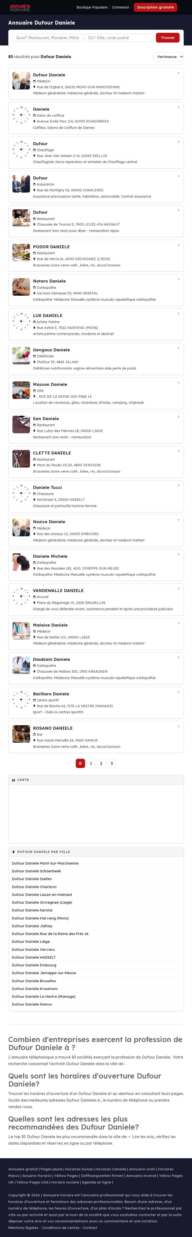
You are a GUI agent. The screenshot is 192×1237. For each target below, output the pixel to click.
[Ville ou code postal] (119, 38)
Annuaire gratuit (23, 1169)
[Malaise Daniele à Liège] (96, 634)
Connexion (120, 7)
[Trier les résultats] (169, 56)
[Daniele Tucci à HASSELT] (96, 496)
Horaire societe (65, 1182)
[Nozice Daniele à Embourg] (96, 531)
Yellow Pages (66, 1175)
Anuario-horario (36, 1175)
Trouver (168, 37)
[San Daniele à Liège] (96, 427)
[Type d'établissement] (47, 38)
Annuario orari (142, 1169)
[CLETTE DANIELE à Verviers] (96, 462)
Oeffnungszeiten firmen (102, 1175)
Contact (90, 1227)
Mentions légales (23, 1227)
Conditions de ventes (60, 1227)
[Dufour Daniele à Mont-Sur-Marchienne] (96, 84)
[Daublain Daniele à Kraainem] (96, 668)
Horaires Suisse (79, 1169)
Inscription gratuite (155, 7)
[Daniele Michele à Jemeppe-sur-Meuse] (96, 565)
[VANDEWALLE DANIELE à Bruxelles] (96, 599)
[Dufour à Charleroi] (96, 187)
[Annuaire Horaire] (19, 7)
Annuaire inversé (141, 1175)
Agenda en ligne (96, 1182)
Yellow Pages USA (32, 1182)
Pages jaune (51, 1169)
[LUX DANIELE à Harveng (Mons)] (96, 324)
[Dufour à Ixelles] (96, 152)
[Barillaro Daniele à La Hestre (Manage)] (96, 703)
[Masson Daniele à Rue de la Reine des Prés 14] (96, 393)
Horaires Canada (111, 1169)
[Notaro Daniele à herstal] (96, 290)
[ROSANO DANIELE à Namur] (96, 737)
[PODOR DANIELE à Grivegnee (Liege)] (96, 256)
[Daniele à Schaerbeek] (96, 118)
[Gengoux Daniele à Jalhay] (96, 359)
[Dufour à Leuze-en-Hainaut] (96, 221)
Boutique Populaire (92, 7)
